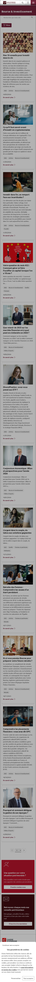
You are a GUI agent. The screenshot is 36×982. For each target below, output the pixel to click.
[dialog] (18, 491)
